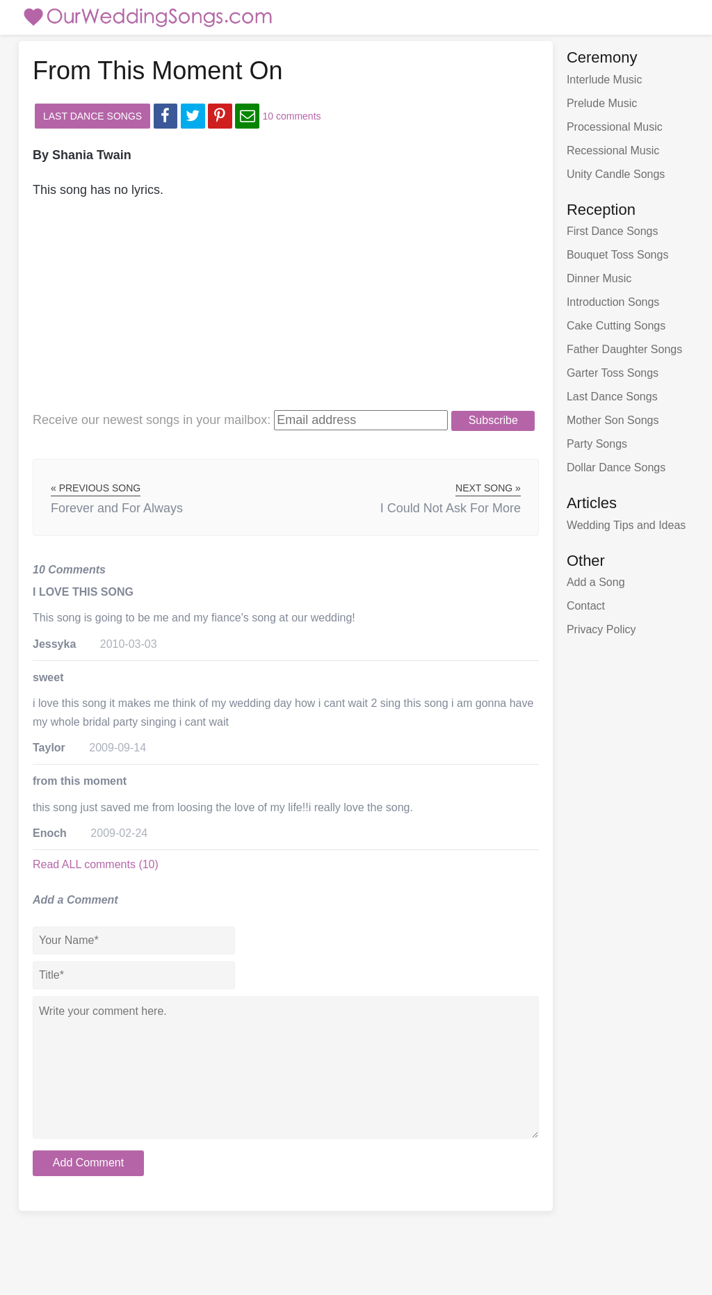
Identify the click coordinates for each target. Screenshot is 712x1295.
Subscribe (493, 420)
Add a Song (596, 582)
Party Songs (597, 444)
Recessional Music (613, 150)
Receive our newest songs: (151, 420)
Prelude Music (602, 103)
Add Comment (88, 1162)
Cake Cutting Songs (616, 326)
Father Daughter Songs (624, 349)
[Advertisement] (265, 312)
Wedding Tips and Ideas (626, 525)
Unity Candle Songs (616, 174)
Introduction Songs (613, 302)
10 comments (292, 116)
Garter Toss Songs (612, 373)
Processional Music (615, 127)
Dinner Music (599, 278)
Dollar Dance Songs (616, 467)
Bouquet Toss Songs (617, 255)
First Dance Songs (612, 231)
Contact (586, 606)
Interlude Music (604, 79)
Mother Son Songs (613, 420)
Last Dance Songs (92, 116)
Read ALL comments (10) (96, 864)
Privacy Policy (601, 629)
